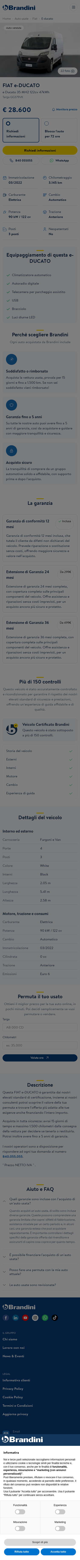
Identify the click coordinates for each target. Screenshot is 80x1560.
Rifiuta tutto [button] (22, 1551)
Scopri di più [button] (40, 1542)
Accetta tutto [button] (58, 1551)
